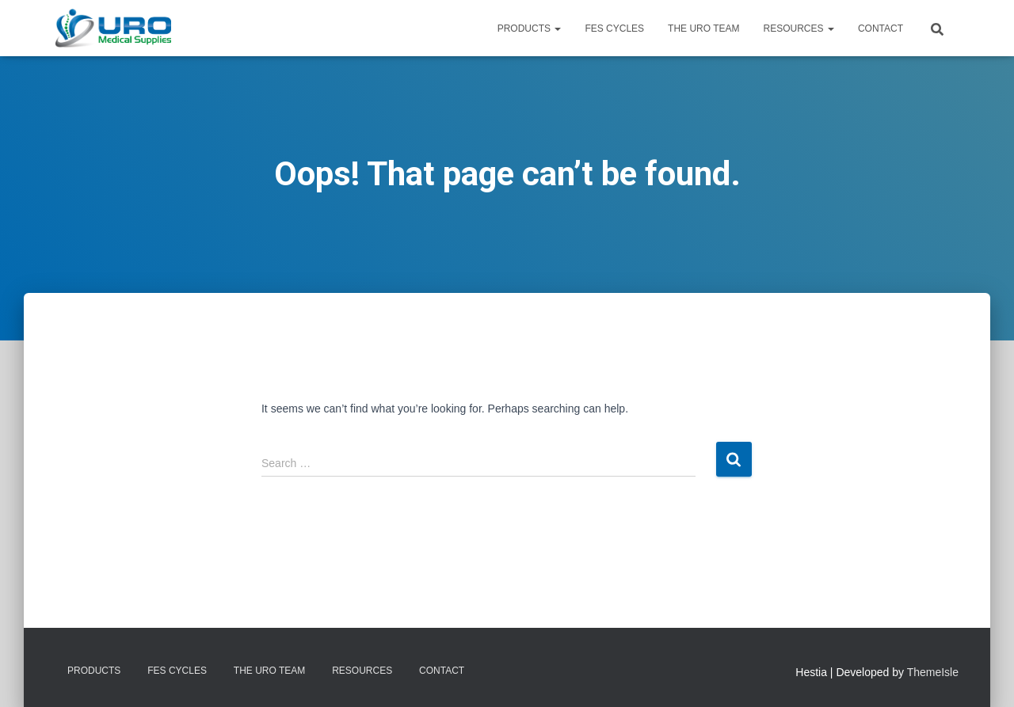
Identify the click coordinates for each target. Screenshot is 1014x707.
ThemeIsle (933, 672)
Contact (880, 28)
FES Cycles (614, 28)
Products (529, 28)
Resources (799, 28)
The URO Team (703, 28)
